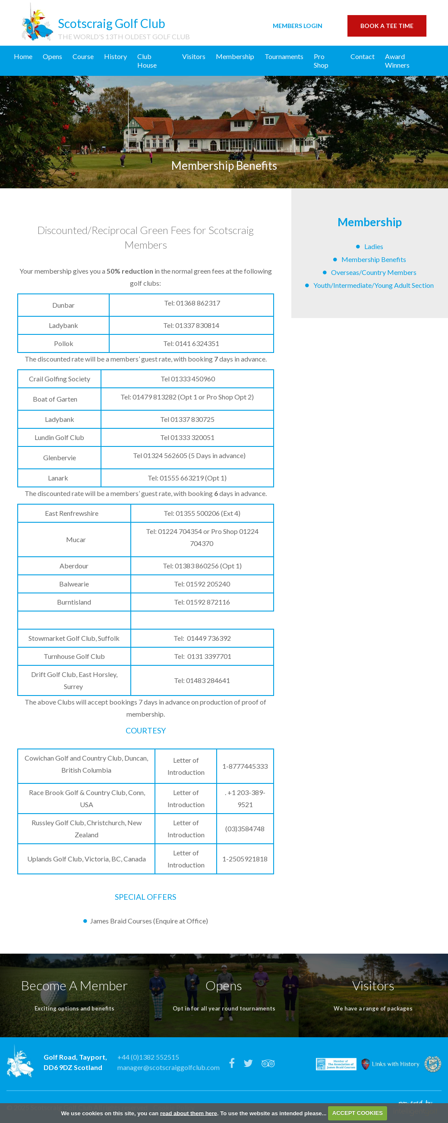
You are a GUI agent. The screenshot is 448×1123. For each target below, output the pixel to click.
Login (297, 25)
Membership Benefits (373, 259)
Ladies (373, 246)
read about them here (188, 1113)
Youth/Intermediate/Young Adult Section (373, 285)
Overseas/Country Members (373, 272)
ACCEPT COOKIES (357, 1113)
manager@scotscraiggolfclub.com (168, 1067)
